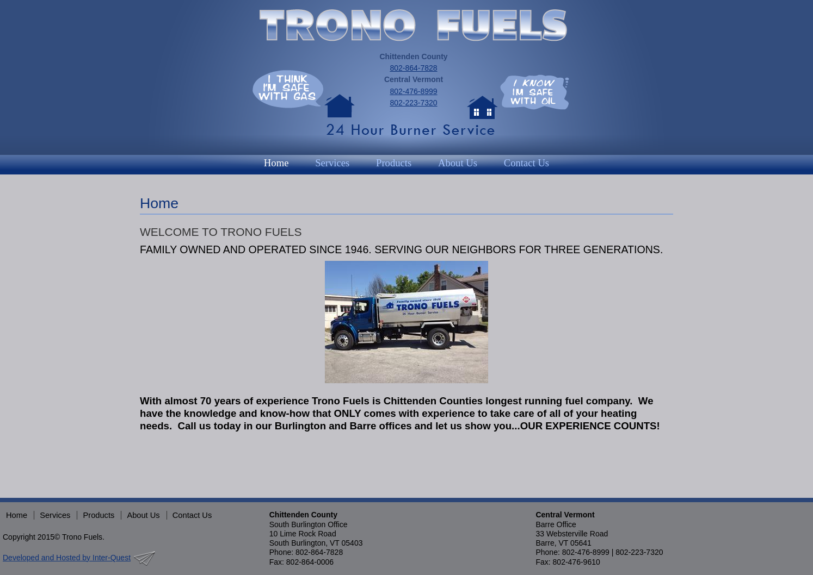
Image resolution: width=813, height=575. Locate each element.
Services (332, 162)
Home (276, 162)
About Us (457, 162)
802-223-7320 (413, 102)
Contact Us (526, 162)
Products (393, 162)
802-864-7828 (413, 68)
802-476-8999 (413, 91)
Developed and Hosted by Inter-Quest (67, 557)
